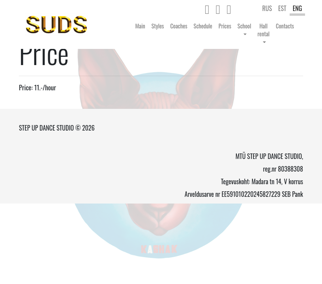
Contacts (285, 26)
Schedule (203, 26)
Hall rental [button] (264, 30)
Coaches (178, 26)
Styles (158, 26)
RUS (267, 8)
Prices (225, 26)
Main (140, 26)
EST (282, 8)
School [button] (244, 26)
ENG (297, 8)
